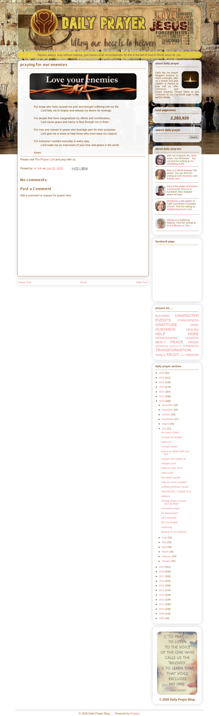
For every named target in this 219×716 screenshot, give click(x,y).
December (167, 405)
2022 (162, 391)
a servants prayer (170, 508)
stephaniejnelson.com (179, 209)
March (165, 551)
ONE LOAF (167, 473)
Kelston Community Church (182, 187)
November (167, 409)
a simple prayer (169, 446)
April (164, 547)
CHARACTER (187, 315)
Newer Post (24, 282)
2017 (162, 576)
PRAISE (193, 342)
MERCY (160, 342)
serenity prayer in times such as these (173, 502)
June (165, 537)
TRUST (172, 355)
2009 (162, 613)
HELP (160, 334)
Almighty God (168, 463)
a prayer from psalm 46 (173, 458)
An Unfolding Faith (180, 162)
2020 (162, 401)
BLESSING (162, 316)
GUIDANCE (165, 329)
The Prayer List (45, 159)
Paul (169, 186)
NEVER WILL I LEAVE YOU (176, 491)
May (164, 542)
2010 (162, 609)
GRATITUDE (166, 325)
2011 (162, 604)
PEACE (176, 342)
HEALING (192, 329)
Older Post (141, 282)
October (166, 414)
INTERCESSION (166, 338)
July (164, 428)
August (166, 423)
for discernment (169, 513)
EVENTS (163, 320)
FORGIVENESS (188, 320)
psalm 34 (166, 442)
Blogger (134, 713)
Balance (165, 496)
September (168, 419)
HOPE (193, 334)
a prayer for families (171, 437)
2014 (162, 590)
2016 (162, 581)
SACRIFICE (161, 346)
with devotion (184, 175)
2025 (162, 377)
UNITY (183, 355)
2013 (162, 595)
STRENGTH (191, 346)
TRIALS (160, 355)
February (167, 556)
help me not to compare (173, 482)
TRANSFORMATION (173, 350)
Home (83, 282)
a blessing (166, 527)
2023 (162, 387)
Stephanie (172, 201)
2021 (162, 396)
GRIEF (194, 325)
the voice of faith (170, 432)
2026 (162, 373)
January (166, 561)
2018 (162, 571)
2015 (162, 585)
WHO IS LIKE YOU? (172, 468)
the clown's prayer (171, 477)
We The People (169, 522)
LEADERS (192, 338)
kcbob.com (173, 178)
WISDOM (192, 355)
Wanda (171, 220)
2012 (162, 599)
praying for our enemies (173, 531)
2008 (162, 618)
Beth (194, 155)
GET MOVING (169, 517)
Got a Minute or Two (178, 225)
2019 (162, 567)
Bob (169, 170)
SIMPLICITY (176, 346)
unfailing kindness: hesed (174, 486)
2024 (162, 382)
